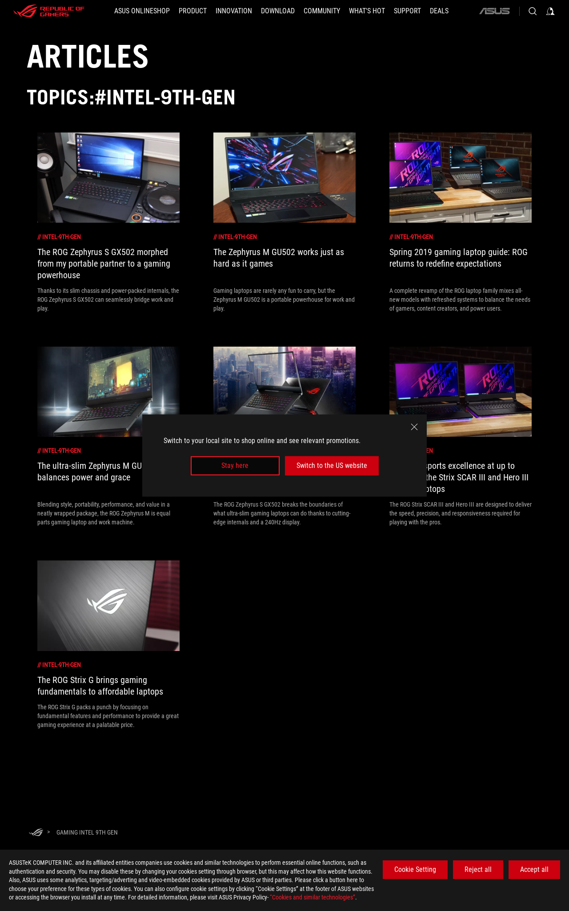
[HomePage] (36, 833)
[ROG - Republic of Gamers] (48, 11)
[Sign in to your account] (550, 11)
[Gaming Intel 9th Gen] (87, 832)
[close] (414, 427)
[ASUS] (494, 11)
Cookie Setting (415, 869)
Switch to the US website (332, 465)
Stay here (234, 465)
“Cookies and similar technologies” (312, 897)
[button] (193, 11)
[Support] (407, 11)
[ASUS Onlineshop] (142, 11)
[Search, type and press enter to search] (532, 11)
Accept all (534, 869)
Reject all (478, 869)
